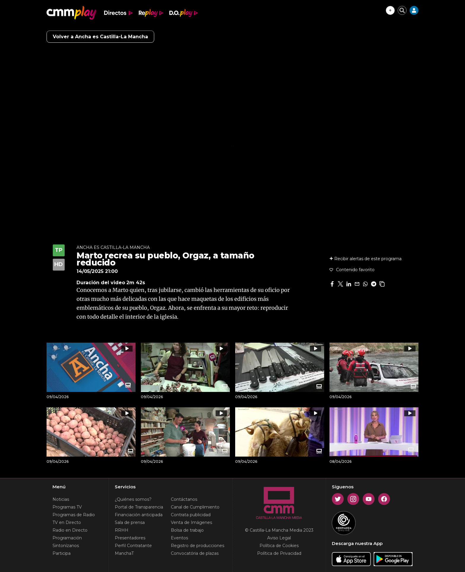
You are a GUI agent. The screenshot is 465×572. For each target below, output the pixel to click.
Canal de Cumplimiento (195, 507)
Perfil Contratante (133, 545)
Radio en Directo (69, 530)
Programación (67, 538)
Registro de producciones (197, 545)
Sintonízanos (65, 545)
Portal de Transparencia (139, 507)
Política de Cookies (279, 545)
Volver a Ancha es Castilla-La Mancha (100, 36)
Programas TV (67, 507)
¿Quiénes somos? (133, 499)
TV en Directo (66, 522)
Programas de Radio (73, 514)
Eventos (179, 538)
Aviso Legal (279, 538)
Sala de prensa (130, 522)
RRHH (121, 530)
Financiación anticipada (139, 514)
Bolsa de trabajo (187, 530)
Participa (61, 553)
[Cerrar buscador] (402, 10)
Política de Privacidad (279, 553)
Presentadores (130, 538)
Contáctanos (184, 499)
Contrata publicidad (191, 514)
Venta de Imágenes (191, 522)
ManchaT (124, 553)
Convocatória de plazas (195, 553)
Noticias (60, 499)
